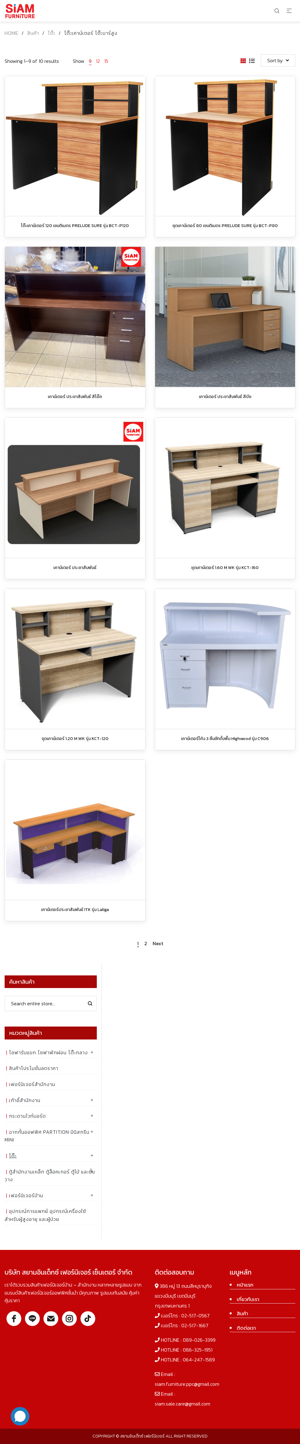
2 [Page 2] (145, 943)
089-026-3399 (199, 1340)
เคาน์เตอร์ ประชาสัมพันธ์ (75, 567)
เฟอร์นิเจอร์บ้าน (26, 1195)
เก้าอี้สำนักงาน (24, 1100)
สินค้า (33, 33)
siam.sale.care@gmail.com (182, 1403)
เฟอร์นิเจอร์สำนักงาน (32, 1084)
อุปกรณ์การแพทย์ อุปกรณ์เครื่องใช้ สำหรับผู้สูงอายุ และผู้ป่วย (45, 1215)
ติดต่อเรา (246, 1328)
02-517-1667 (194, 1325)
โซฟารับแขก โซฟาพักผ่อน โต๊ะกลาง (48, 1052)
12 (98, 61)
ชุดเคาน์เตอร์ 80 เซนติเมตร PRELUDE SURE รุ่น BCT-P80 (225, 225)
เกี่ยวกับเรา (248, 1299)
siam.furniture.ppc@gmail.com (187, 1384)
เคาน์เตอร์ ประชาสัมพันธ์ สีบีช (225, 396)
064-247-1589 (199, 1359)
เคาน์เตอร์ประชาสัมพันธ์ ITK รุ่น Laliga (75, 909)
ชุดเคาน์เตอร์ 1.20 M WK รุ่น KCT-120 (75, 738)
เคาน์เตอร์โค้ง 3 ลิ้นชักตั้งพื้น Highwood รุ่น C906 (225, 738)
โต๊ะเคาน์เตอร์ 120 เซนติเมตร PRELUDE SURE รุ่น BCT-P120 (75, 225)
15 (106, 61)
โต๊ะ (51, 33)
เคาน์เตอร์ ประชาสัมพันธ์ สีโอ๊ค (75, 396)
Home (11, 33)
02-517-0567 (195, 1315)
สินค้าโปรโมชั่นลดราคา (33, 1068)
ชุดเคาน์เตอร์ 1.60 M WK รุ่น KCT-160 (225, 567)
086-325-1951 (197, 1349)
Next (158, 943)
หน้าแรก (245, 1284)
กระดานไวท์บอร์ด (27, 1116)
